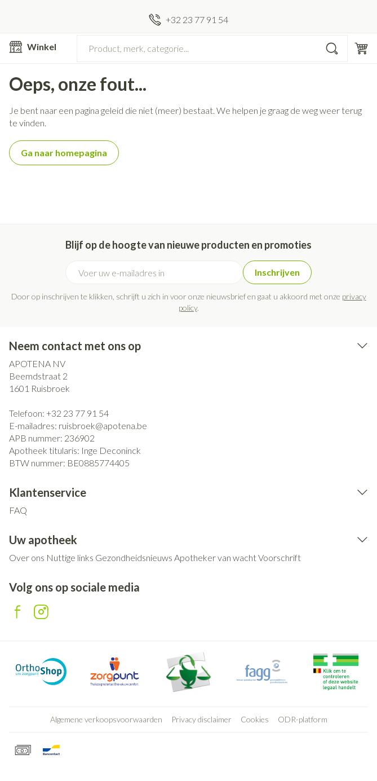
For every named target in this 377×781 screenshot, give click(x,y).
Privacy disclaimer (201, 719)
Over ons (27, 557)
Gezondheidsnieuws (133, 557)
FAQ (18, 510)
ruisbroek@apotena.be (103, 425)
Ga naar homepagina (64, 152)
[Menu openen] (38, 47)
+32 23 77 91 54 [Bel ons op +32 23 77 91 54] (77, 413)
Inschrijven (277, 272)
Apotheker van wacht (215, 557)
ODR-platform (302, 719)
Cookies (255, 719)
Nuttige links (70, 557)
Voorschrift (279, 557)
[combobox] (212, 48)
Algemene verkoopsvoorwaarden (106, 719)
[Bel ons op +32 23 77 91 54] (188, 20)
